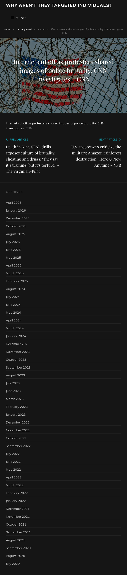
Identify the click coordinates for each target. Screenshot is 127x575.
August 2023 (15, 375)
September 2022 (18, 446)
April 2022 (14, 477)
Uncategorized (24, 29)
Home (7, 29)
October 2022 (16, 438)
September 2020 (18, 548)
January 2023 (16, 414)
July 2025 (13, 242)
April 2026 (14, 202)
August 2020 (15, 556)
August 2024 (15, 289)
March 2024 (15, 328)
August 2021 (15, 540)
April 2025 (14, 265)
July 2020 (13, 564)
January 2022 (16, 501)
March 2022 (15, 485)
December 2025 (18, 218)
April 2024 (14, 320)
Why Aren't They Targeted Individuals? (58, 5)
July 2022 (13, 454)
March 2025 (15, 273)
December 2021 (18, 509)
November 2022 (18, 430)
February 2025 (17, 281)
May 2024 (13, 312)
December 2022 (18, 422)
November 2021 (18, 516)
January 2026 (16, 210)
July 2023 (13, 383)
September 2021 (18, 532)
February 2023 (17, 407)
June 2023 (13, 391)
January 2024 (16, 336)
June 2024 (13, 305)
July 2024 (13, 297)
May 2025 (13, 257)
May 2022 (13, 469)
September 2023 (18, 367)
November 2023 (18, 352)
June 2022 (13, 462)
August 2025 (15, 234)
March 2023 (15, 399)
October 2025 (16, 226)
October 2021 (16, 524)
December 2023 (18, 344)
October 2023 (16, 359)
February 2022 (17, 493)
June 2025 (13, 250)
